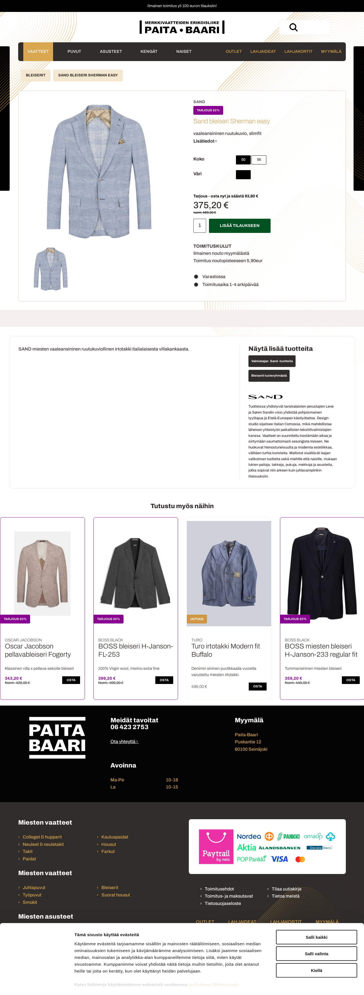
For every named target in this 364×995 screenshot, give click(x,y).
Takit (28, 851)
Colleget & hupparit (42, 837)
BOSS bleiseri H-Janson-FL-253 (135, 650)
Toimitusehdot (219, 888)
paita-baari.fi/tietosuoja (214, 954)
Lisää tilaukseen (240, 225)
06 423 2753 (129, 727)
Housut (108, 844)
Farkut (108, 851)
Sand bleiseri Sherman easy (88, 75)
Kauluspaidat (114, 837)
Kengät (149, 51)
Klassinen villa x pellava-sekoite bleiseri (39, 668)
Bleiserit (35, 75)
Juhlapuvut (34, 887)
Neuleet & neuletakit (43, 844)
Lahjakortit (298, 51)
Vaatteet (38, 51)
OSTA (71, 680)
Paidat (29, 858)
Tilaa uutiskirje (287, 888)
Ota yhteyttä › (124, 741)
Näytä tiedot (303, 983)
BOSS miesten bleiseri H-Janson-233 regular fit (321, 650)
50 (243, 160)
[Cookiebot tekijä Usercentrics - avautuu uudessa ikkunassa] (37, 984)
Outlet (234, 51)
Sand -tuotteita (281, 361)
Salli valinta (317, 923)
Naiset (184, 51)
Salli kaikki (317, 907)
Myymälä (331, 51)
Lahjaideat (263, 51)
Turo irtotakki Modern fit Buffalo (225, 650)
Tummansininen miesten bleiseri (313, 668)
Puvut (74, 51)
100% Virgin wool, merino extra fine (129, 668)
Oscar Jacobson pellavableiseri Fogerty (38, 650)
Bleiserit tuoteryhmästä (269, 375)
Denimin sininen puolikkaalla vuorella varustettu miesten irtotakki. (223, 671)
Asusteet (111, 51)
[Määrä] (199, 226)
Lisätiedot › (205, 141)
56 (259, 160)
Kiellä (316, 940)
